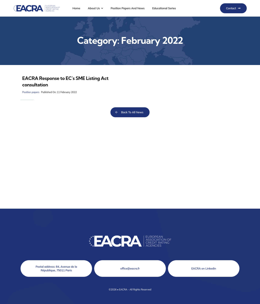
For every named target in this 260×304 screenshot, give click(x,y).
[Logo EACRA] (36, 4)
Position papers (30, 92)
